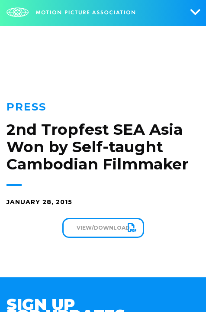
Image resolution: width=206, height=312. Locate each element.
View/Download (103, 227)
